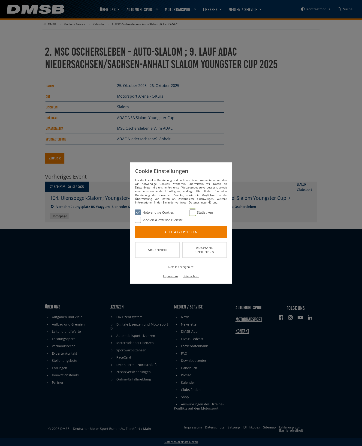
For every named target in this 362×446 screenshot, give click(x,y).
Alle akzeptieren (181, 232)
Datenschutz (191, 276)
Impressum (170, 276)
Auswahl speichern (204, 249)
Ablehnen (157, 250)
